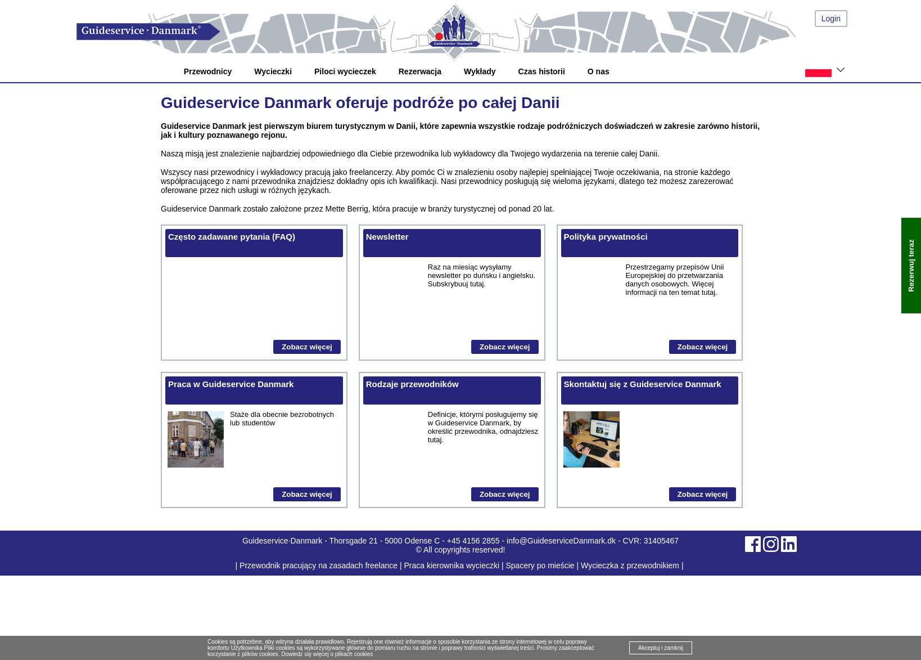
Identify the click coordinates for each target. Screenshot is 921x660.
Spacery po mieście (539, 565)
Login (831, 18)
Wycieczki (273, 71)
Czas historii (541, 71)
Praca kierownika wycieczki (451, 565)
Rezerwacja (420, 71)
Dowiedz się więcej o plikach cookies (327, 654)
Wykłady (480, 71)
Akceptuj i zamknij (660, 648)
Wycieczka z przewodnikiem (630, 565)
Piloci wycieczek (345, 71)
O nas (599, 71)
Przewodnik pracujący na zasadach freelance (319, 565)
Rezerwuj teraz (911, 265)
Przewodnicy (208, 71)
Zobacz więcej (307, 347)
